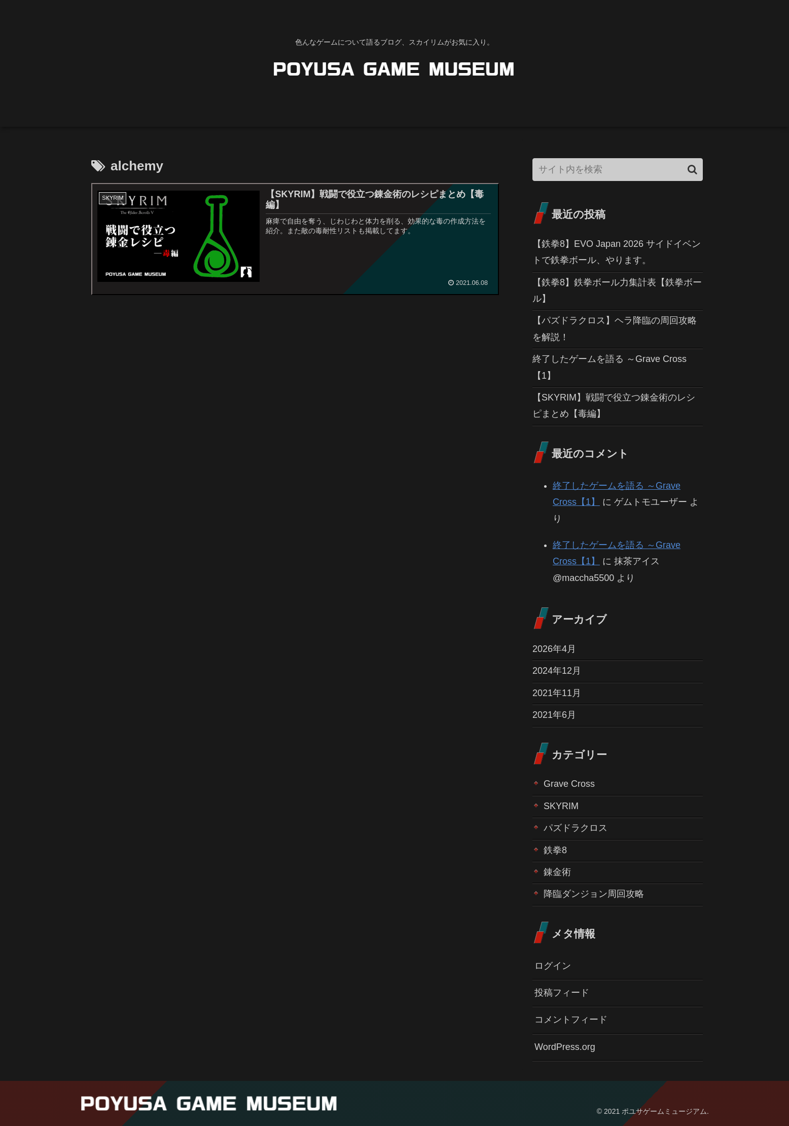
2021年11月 (556, 693)
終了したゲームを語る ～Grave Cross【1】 (609, 367)
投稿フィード (561, 993)
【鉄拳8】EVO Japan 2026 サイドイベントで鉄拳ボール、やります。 (616, 252)
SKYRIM (561, 806)
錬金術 (557, 872)
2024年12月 (556, 671)
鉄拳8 (555, 850)
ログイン (552, 966)
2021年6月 (554, 715)
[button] (692, 169)
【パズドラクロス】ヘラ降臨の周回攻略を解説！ (614, 328)
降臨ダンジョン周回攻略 (594, 894)
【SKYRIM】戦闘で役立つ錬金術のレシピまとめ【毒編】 (613, 405)
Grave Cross (569, 784)
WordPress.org (564, 1047)
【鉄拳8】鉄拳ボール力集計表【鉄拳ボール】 (617, 290)
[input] (617, 169)
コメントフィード (570, 1019)
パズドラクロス (575, 828)
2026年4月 (554, 649)
